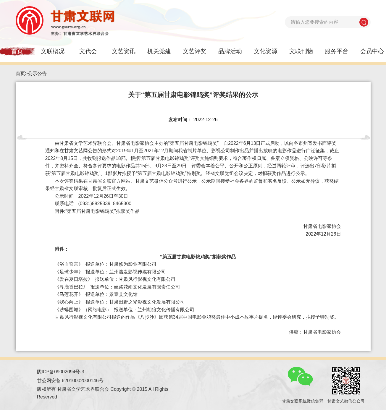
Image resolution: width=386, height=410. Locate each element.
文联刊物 (301, 51)
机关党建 (159, 51)
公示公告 (37, 73)
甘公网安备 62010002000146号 (70, 380)
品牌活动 (230, 51)
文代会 (88, 51)
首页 (20, 73)
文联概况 (52, 51)
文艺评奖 (194, 51)
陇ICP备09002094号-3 (60, 371)
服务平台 (336, 51)
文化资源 (265, 51)
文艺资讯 (123, 51)
